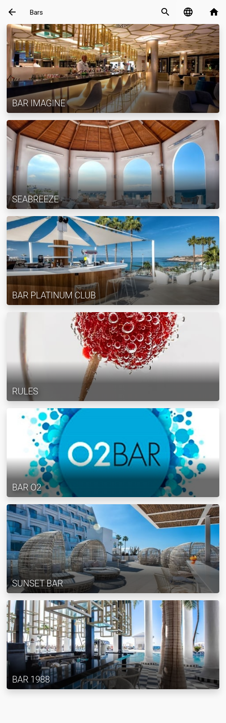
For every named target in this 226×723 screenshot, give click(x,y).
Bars (36, 12)
